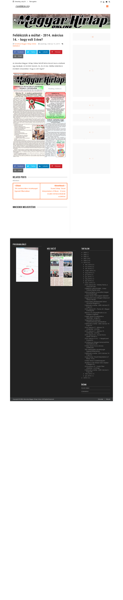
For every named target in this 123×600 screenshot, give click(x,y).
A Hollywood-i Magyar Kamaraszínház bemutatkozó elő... (97, 343)
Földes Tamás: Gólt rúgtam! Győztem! (97, 296)
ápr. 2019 (88, 281)
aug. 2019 (88, 272)
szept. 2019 (89, 270)
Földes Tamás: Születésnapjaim (95, 360)
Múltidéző (16, 46)
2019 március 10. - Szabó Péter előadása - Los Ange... (94, 367)
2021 (85, 258)
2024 (85, 252)
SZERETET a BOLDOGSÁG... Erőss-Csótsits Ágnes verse (95, 289)
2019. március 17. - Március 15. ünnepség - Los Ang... (94, 328)
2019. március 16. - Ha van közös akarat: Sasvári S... (95, 335)
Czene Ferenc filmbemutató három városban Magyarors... (96, 302)
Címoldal (100, 399)
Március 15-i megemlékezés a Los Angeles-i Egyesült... (95, 313)
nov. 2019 (88, 266)
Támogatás (32, 1)
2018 (85, 378)
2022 (85, 256)
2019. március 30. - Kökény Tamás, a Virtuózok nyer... (96, 285)
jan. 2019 (88, 376)
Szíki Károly (84, 391)
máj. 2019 (88, 279)
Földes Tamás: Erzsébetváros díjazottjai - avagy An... (94, 317)
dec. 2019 (88, 264)
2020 (85, 260)
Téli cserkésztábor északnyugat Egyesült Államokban (95, 350)
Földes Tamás (85, 388)
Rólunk (108, 399)
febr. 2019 (88, 374)
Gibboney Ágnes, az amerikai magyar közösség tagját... (97, 293)
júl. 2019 (88, 275)
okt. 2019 (88, 268)
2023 (85, 254)
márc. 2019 (88, 283)
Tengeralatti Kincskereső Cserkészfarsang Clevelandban (95, 321)
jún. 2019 (88, 277)
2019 (85, 262)
